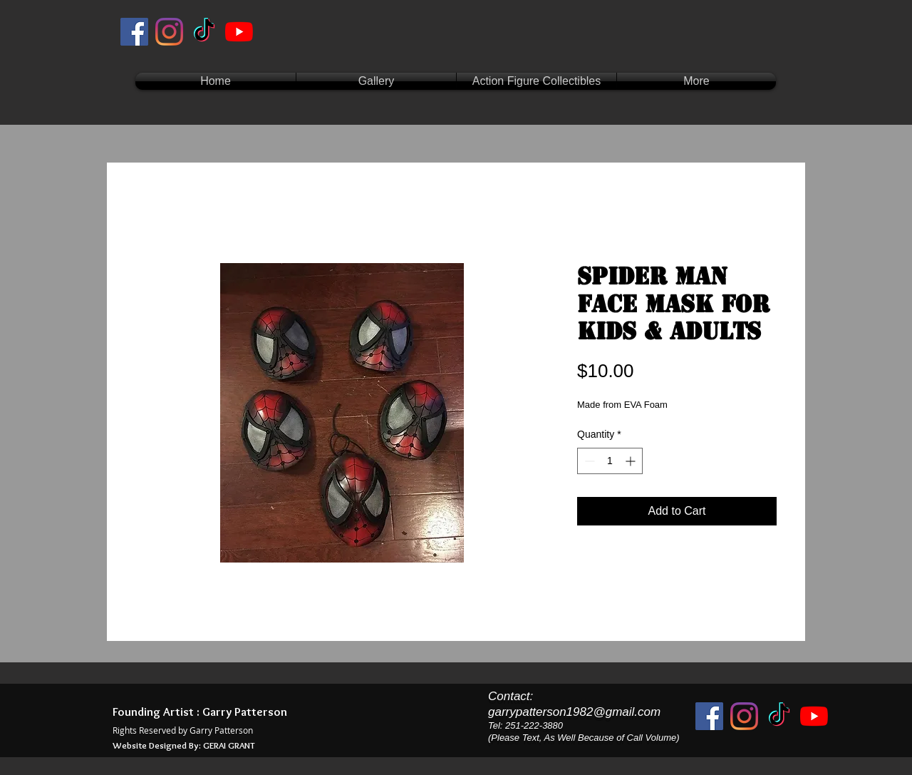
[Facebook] (134, 32)
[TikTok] (204, 32)
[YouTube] (239, 32)
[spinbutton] (610, 460)
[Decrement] (588, 460)
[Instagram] (169, 32)
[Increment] (632, 460)
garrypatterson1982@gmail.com (574, 712)
